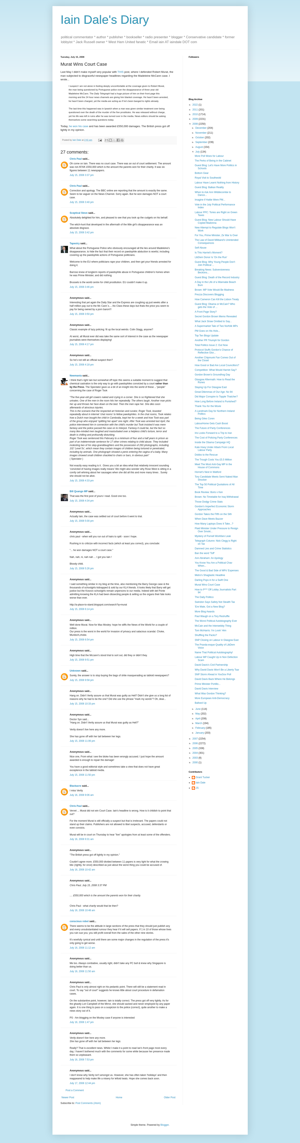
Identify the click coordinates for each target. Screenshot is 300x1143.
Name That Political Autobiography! (214, 652)
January (200, 732)
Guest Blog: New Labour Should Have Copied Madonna (215, 221)
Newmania (76, 375)
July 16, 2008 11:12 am (82, 947)
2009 (195, 119)
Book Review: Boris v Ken (209, 492)
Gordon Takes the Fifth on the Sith (213, 514)
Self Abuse (200, 247)
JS (197, 787)
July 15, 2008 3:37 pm (82, 175)
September (201, 142)
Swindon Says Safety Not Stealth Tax (215, 602)
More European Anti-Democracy (212, 698)
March (199, 723)
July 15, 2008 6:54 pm (82, 639)
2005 (195, 748)
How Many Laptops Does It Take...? (214, 523)
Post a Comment (75, 1090)
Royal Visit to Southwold (208, 177)
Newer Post (68, 1097)
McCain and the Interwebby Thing (213, 625)
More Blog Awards (204, 611)
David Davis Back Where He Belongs (215, 679)
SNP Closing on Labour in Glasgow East (216, 640)
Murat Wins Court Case (207, 584)
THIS (121, 71)
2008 (195, 123)
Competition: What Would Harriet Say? (216, 370)
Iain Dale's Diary (105, 19)
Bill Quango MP (79, 491)
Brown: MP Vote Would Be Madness (214, 289)
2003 (195, 757)
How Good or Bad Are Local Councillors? (217, 365)
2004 (195, 752)
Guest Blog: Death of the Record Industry (217, 277)
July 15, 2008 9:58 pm (82, 680)
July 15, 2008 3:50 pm (82, 314)
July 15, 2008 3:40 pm (82, 202)
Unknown (75, 670)
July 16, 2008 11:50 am (82, 971)
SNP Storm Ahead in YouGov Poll (213, 674)
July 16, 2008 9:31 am (82, 839)
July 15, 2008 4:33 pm (82, 480)
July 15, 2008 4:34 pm (82, 500)
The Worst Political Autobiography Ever (216, 620)
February (200, 727)
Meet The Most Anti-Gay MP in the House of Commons (213, 466)
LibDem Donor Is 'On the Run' (211, 257)
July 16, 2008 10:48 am (82, 910)
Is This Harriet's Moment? (208, 252)
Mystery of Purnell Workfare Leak (213, 536)
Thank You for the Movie (208, 406)
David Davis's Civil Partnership (211, 664)
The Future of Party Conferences (212, 428)
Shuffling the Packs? (206, 635)
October (200, 137)
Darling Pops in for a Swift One (211, 580)
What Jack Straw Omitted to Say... (213, 321)
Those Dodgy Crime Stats (209, 501)
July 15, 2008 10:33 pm (82, 703)
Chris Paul (76, 158)
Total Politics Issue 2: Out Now (211, 345)
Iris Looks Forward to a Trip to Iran (213, 433)
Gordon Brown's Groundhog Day (212, 374)
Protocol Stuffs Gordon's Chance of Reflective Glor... (214, 351)
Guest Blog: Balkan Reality (209, 187)
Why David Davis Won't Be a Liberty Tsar (217, 669)
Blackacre (75, 785)
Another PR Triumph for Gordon (212, 340)
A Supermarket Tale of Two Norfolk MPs (216, 326)
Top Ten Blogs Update (206, 335)
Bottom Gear (201, 173)
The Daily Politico (204, 597)
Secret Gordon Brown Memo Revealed (216, 316)
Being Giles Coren (204, 418)
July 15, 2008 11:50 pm (82, 774)
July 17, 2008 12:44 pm (82, 1083)
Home (119, 1097)
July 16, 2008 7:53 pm (82, 1059)
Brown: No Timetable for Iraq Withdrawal (216, 496)
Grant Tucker (203, 777)
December (201, 128)
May (198, 713)
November (201, 132)
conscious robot (79, 921)
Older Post (170, 1097)
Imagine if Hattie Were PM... (210, 199)
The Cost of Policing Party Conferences (216, 437)
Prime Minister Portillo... (207, 684)
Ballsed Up (200, 702)
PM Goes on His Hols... (207, 330)
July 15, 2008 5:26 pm (82, 568)
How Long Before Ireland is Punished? (215, 401)
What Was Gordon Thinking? (210, 693)
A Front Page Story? (206, 311)
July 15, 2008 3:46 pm (82, 287)
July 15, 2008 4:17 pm (82, 344)
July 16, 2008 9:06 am (82, 795)
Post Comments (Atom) (88, 1103)
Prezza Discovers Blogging (209, 294)
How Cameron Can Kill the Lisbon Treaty (217, 299)
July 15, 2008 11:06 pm (82, 740)
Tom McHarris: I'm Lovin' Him (210, 630)
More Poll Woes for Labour (209, 156)
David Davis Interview (206, 688)
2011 (195, 109)
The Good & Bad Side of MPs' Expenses (217, 570)
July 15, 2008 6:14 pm (82, 609)
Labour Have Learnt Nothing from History (217, 182)
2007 (195, 738)
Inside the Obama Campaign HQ (212, 442)
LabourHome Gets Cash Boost (211, 423)
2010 (195, 114)
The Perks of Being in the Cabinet (213, 160)
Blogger (164, 1124)
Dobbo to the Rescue (206, 454)
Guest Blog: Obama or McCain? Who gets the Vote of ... (215, 305)
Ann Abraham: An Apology (209, 558)
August (199, 147)
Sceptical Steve (79, 213)
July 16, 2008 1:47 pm (82, 1022)
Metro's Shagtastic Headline (210, 575)
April (198, 718)
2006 (195, 743)
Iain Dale (200, 782)
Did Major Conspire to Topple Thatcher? (216, 396)
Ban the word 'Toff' (205, 553)
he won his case (78, 126)
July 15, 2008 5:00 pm (82, 520)
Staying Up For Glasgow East (211, 387)
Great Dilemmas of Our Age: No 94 (213, 391)
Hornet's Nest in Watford (208, 472)
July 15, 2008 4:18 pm (82, 364)
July (197, 151)
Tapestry (75, 243)
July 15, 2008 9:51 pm (82, 659)
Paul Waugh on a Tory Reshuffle (212, 616)
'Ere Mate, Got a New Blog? (210, 606)
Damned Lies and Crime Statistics (213, 548)
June (198, 709)
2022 (195, 104)
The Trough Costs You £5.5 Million (213, 459)
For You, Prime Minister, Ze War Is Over (216, 235)
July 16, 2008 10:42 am (82, 869)
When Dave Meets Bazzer (209, 518)
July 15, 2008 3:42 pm (82, 232)
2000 (195, 762)
